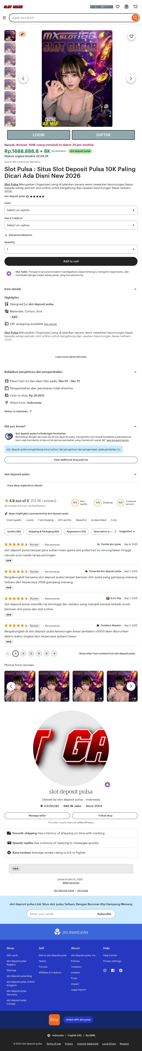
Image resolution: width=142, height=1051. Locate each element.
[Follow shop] (105, 815)
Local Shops (109, 1043)
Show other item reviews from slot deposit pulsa (107, 653)
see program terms (118, 440)
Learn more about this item (71, 356)
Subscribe (104, 914)
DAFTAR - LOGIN (101, 7)
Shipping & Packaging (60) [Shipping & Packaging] (44, 531)
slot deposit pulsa (14, 196)
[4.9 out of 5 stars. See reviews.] (37, 196)
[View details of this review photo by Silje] (88, 686)
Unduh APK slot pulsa (78, 1019)
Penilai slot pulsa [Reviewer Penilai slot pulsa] (111, 544)
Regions (124, 1043)
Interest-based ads (87, 1043)
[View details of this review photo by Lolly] (19, 686)
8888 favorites (71, 882)
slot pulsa (82, 890)
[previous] (11, 686)
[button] (107, 784)
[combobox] (70, 17)
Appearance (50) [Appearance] (76, 531)
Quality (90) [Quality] (14, 531)
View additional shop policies (71, 459)
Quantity (9, 242)
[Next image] (130, 78)
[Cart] (135, 6)
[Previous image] (23, 78)
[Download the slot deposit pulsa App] (54, 1019)
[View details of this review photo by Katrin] (122, 686)
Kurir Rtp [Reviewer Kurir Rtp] (116, 598)
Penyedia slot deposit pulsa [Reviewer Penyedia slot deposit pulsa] (105, 571)
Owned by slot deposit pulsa (62, 799)
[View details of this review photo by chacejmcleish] (54, 686)
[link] (7, 653)
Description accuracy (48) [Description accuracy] (109, 531)
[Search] (135, 17)
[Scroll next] (115, 531)
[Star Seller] (27, 196)
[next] (130, 686)
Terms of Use (53, 1043)
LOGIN (39, 135)
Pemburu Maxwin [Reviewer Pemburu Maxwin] (111, 625)
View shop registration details (24, 485)
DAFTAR (103, 135)
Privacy (69, 1043)
